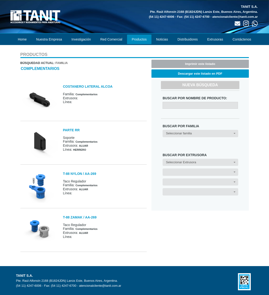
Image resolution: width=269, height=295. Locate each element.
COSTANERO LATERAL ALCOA (88, 86)
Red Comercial (111, 39)
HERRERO (79, 149)
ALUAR (83, 145)
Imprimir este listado (200, 64)
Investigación (81, 39)
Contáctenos (242, 39)
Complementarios (40, 69)
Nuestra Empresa (49, 39)
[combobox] (200, 133)
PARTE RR (71, 130)
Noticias (162, 39)
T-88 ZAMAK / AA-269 (80, 217)
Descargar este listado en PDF (200, 73)
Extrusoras (215, 39)
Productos (139, 39)
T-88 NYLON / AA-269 (79, 174)
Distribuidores (188, 39)
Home (22, 39)
